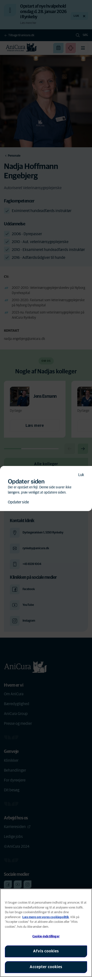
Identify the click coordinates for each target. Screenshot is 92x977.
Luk (81, 475)
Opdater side (18, 502)
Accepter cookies (46, 967)
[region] (46, 933)
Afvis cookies (46, 951)
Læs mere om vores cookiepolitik (45, 917)
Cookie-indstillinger (46, 936)
